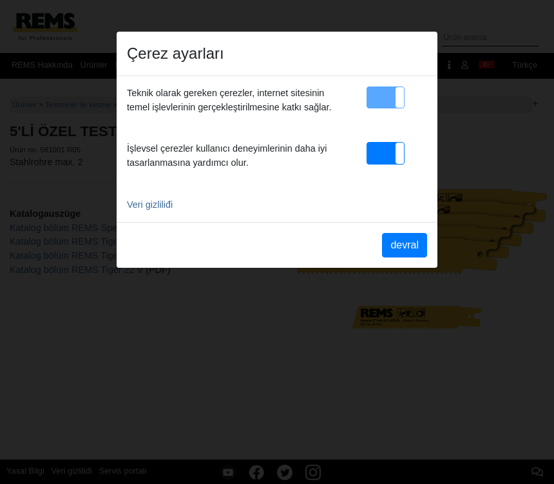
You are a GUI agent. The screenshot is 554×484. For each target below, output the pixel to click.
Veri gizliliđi (150, 204)
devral (404, 244)
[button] (386, 97)
